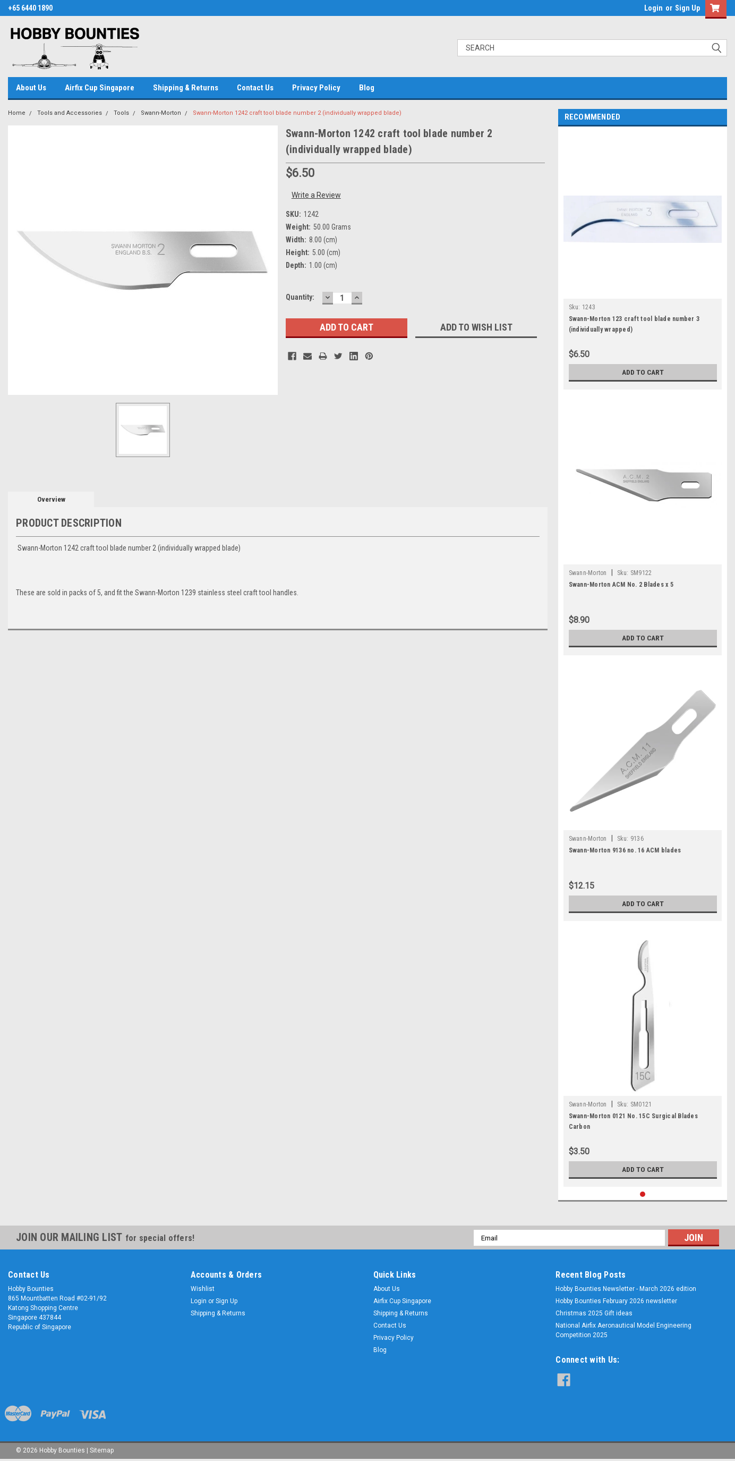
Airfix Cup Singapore (99, 87)
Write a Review (316, 195)
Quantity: (300, 297)
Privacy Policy (316, 87)
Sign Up (687, 8)
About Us (31, 87)
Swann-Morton (161, 112)
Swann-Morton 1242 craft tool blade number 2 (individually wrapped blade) (297, 112)
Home (16, 112)
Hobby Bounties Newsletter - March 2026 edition (625, 1289)
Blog (366, 87)
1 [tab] (643, 1194)
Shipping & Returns (185, 87)
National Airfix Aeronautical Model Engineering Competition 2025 (623, 1330)
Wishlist (203, 1289)
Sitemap (102, 1450)
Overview (51, 499)
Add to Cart (643, 372)
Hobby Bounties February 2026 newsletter (616, 1301)
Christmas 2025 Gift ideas (594, 1313)
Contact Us (255, 87)
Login (653, 8)
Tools (121, 112)
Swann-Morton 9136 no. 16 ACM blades (625, 850)
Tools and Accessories (69, 112)
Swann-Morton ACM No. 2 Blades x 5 (621, 584)
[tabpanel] (642, 261)
